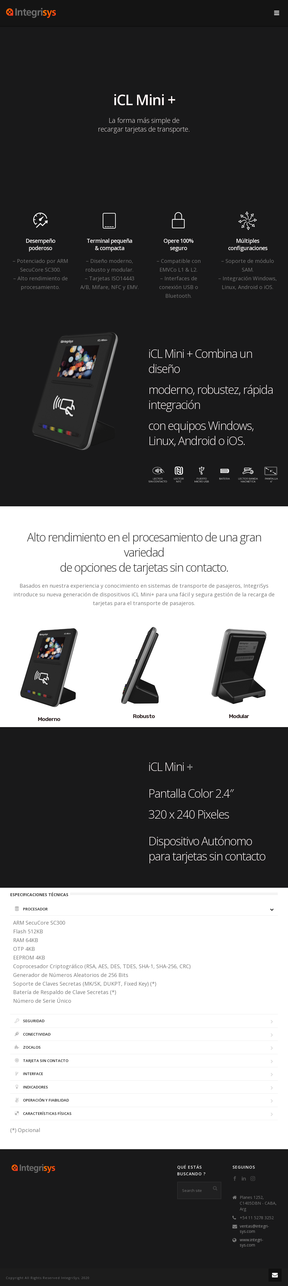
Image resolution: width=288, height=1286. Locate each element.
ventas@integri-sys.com (254, 1229)
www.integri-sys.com (251, 1242)
